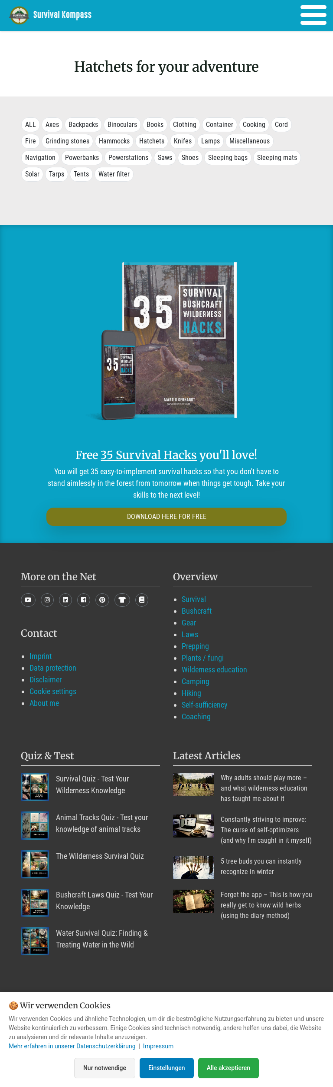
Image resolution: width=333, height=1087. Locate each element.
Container (219, 124)
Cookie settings (52, 691)
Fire (30, 141)
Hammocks (114, 141)
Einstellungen (166, 1067)
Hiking (191, 693)
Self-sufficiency (205, 704)
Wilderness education (214, 669)
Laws (190, 634)
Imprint (40, 656)
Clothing (184, 124)
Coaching (196, 716)
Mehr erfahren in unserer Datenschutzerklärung (72, 1046)
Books (155, 124)
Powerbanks (82, 157)
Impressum (158, 1046)
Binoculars (122, 124)
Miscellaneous (249, 141)
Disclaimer (45, 679)
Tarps (56, 174)
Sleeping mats (277, 157)
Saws (165, 157)
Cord (281, 124)
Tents (81, 174)
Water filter (114, 174)
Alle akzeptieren (228, 1067)
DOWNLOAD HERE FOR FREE (166, 516)
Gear (189, 622)
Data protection (52, 667)
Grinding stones (67, 141)
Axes (52, 124)
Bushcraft (197, 610)
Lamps (210, 141)
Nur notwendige (104, 1067)
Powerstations (128, 157)
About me (44, 703)
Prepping (195, 646)
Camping (195, 681)
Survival (194, 599)
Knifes (183, 141)
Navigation (40, 157)
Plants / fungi (203, 657)
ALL (30, 124)
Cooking (254, 124)
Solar (32, 174)
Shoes (190, 157)
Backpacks (83, 124)
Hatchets (151, 141)
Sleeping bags (228, 157)
